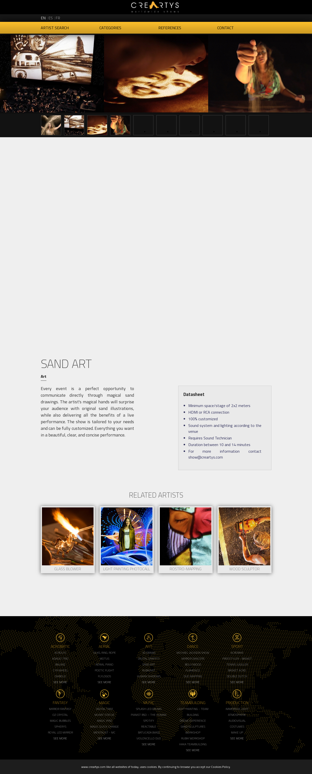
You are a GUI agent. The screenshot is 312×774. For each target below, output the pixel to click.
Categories (110, 28)
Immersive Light (237, 708)
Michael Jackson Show (192, 652)
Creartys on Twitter (242, 17)
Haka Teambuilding (193, 744)
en (43, 18)
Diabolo (60, 676)
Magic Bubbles (60, 720)
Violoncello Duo (148, 738)
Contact (225, 28)
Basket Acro (237, 670)
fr (57, 18)
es (50, 18)
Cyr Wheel (60, 670)
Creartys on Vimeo (267, 17)
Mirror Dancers (192, 658)
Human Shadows (149, 676)
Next (304, 125)
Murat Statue (104, 714)
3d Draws (148, 652)
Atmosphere (237, 714)
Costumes (237, 726)
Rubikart (148, 670)
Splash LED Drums (149, 708)
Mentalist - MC (104, 732)
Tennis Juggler (237, 664)
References (169, 28)
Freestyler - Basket (237, 658)
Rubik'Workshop (193, 738)
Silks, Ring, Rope (104, 652)
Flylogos (104, 676)
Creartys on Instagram (250, 17)
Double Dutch (237, 676)
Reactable (148, 726)
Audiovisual (237, 720)
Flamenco (193, 670)
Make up (237, 732)
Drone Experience (193, 720)
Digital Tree (104, 708)
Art (43, 376)
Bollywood (193, 664)
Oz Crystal (60, 714)
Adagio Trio (60, 658)
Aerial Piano (104, 664)
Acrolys (60, 652)
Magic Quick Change (104, 726)
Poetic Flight (104, 670)
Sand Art (148, 664)
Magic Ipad (104, 720)
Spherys (60, 726)
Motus (104, 658)
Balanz (60, 664)
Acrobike (237, 652)
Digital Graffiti (149, 658)
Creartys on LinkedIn (259, 17)
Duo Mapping (193, 676)
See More (60, 682)
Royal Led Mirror (60, 732)
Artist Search (55, 28)
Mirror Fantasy (60, 708)
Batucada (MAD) (148, 732)
